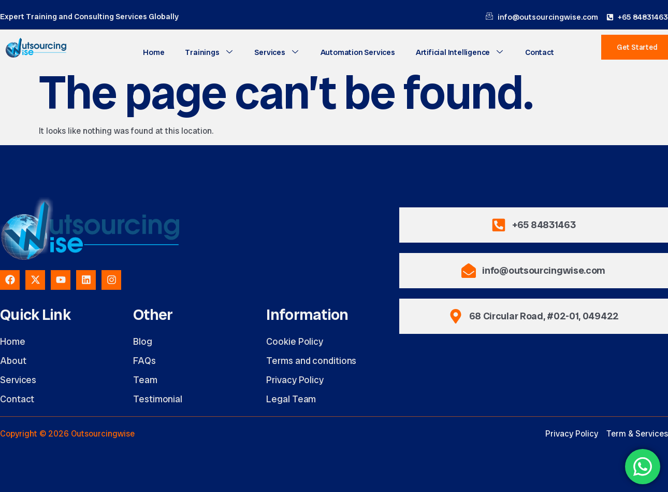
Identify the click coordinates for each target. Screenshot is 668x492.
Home (153, 52)
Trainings (209, 52)
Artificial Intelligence (460, 52)
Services (276, 52)
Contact (539, 52)
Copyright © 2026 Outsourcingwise (67, 433)
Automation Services (358, 52)
